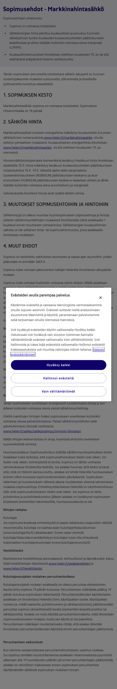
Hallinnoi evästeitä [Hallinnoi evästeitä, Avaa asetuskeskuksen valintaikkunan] (58, 378)
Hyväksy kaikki (58, 365)
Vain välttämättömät (58, 391)
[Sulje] (100, 297)
